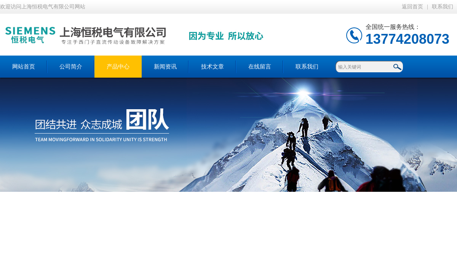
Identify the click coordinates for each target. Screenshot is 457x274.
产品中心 (118, 67)
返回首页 (412, 7)
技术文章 (212, 67)
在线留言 (259, 67)
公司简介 (70, 67)
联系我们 (442, 7)
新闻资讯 (165, 67)
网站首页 (23, 67)
